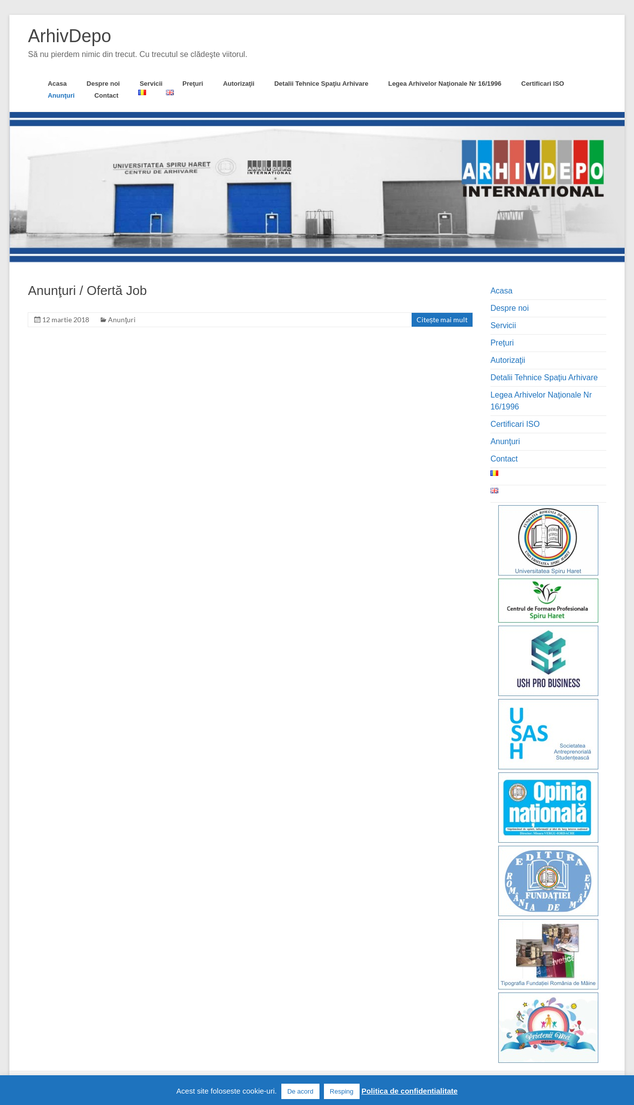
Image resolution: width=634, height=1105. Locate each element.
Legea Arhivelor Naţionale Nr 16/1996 (445, 83)
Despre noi (103, 83)
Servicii (151, 83)
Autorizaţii (239, 83)
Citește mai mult (442, 319)
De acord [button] (300, 1091)
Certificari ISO (542, 83)
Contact (106, 95)
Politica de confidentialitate (410, 1091)
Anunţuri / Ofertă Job (87, 290)
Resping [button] (342, 1091)
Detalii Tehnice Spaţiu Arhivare (321, 83)
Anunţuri (61, 95)
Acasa (57, 83)
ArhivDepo (69, 36)
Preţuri (192, 83)
